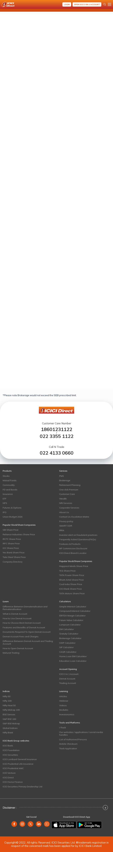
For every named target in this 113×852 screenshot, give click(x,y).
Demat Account (67, 678)
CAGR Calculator (67, 652)
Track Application (68, 748)
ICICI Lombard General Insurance (20, 759)
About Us (64, 512)
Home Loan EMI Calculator (73, 656)
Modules (63, 709)
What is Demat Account (15, 613)
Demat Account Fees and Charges (20, 636)
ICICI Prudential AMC (13, 768)
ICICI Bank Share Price (70, 588)
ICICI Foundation (11, 750)
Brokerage (64, 480)
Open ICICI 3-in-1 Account (87, 4)
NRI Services (65, 503)
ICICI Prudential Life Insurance (18, 764)
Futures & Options (12, 507)
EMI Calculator (66, 629)
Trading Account (67, 683)
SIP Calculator (66, 647)
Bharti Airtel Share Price (71, 579)
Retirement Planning (69, 485)
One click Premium (68, 489)
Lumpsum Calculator (70, 624)
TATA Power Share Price (71, 575)
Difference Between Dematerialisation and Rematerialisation (25, 608)
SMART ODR (65, 525)
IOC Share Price (11, 548)
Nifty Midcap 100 (11, 709)
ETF (4, 498)
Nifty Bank (8, 732)
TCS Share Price (67, 570)
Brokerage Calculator (70, 638)
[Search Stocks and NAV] (105, 4)
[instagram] (22, 824)
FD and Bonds (10, 489)
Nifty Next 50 (9, 705)
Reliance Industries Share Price (19, 534)
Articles (63, 696)
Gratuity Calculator (68, 633)
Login (67, 4)
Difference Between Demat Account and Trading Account (28, 642)
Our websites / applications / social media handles (81, 733)
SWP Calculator (67, 643)
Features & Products (70, 544)
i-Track (62, 727)
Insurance (8, 494)
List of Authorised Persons (73, 739)
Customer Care (67, 494)
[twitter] (30, 824)
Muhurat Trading (11, 652)
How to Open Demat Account (18, 648)
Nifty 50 (6, 696)
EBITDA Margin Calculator (72, 615)
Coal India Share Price (70, 584)
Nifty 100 (7, 700)
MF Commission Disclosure (73, 548)
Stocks (6, 476)
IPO (4, 512)
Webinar (63, 700)
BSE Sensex (9, 714)
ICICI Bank (8, 745)
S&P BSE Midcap (11, 723)
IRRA (61, 530)
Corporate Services (69, 507)
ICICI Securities (10, 754)
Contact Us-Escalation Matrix (74, 516)
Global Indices (10, 728)
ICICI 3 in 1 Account (68, 674)
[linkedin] (39, 824)
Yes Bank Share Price (13, 552)
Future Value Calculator (71, 620)
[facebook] (14, 824)
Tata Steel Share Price (14, 557)
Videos (63, 705)
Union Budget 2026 (12, 516)
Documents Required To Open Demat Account (27, 632)
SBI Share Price (10, 529)
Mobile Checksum (68, 744)
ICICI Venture (9, 773)
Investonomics (66, 714)
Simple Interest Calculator (72, 606)
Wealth (63, 498)
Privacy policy (66, 521)
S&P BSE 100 (9, 719)
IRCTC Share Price (12, 539)
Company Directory (12, 561)
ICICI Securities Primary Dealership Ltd (22, 786)
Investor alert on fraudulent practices (78, 535)
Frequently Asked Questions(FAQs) (77, 539)
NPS (5, 503)
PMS (61, 476)
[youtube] (47, 824)
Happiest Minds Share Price (73, 566)
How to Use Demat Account (17, 618)
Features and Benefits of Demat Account (24, 627)
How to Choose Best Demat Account (22, 623)
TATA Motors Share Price (72, 593)
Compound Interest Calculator (74, 611)
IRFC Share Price (11, 543)
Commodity (9, 485)
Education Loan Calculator (72, 661)
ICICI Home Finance (13, 782)
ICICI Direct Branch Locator (72, 553)
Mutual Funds (9, 480)
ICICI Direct (8, 777)
